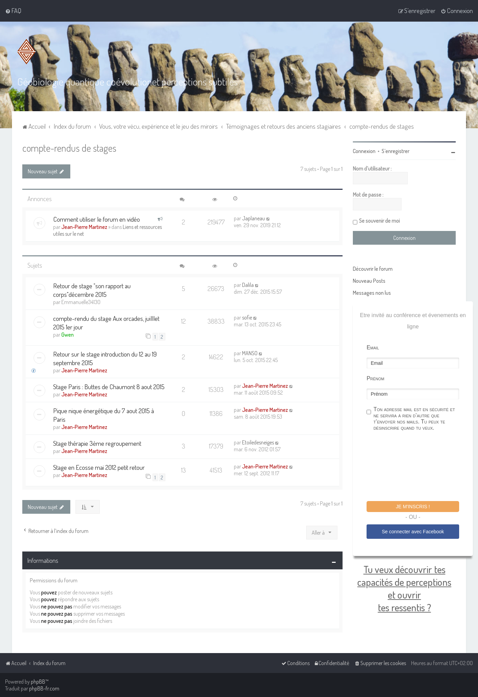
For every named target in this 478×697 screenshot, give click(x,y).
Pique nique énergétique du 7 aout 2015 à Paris (103, 414)
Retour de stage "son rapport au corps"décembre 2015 (92, 289)
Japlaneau (253, 217)
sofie (247, 317)
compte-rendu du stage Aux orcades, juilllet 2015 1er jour (106, 322)
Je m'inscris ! (413, 506)
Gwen (67, 334)
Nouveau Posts (369, 280)
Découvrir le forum (373, 268)
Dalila (248, 284)
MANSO (250, 352)
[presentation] (419, 466)
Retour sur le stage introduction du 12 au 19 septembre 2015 (105, 358)
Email (373, 347)
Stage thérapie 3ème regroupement (97, 443)
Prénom (375, 378)
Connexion (364, 150)
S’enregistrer (395, 150)
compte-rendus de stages (69, 147)
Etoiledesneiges (258, 442)
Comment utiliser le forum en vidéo (96, 218)
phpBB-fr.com (44, 688)
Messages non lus (372, 292)
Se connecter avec (413, 531)
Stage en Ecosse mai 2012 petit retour (99, 467)
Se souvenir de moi (379, 220)
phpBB (38, 681)
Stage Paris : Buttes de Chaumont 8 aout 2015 (109, 386)
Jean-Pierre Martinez (84, 226)
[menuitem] (13, 10)
